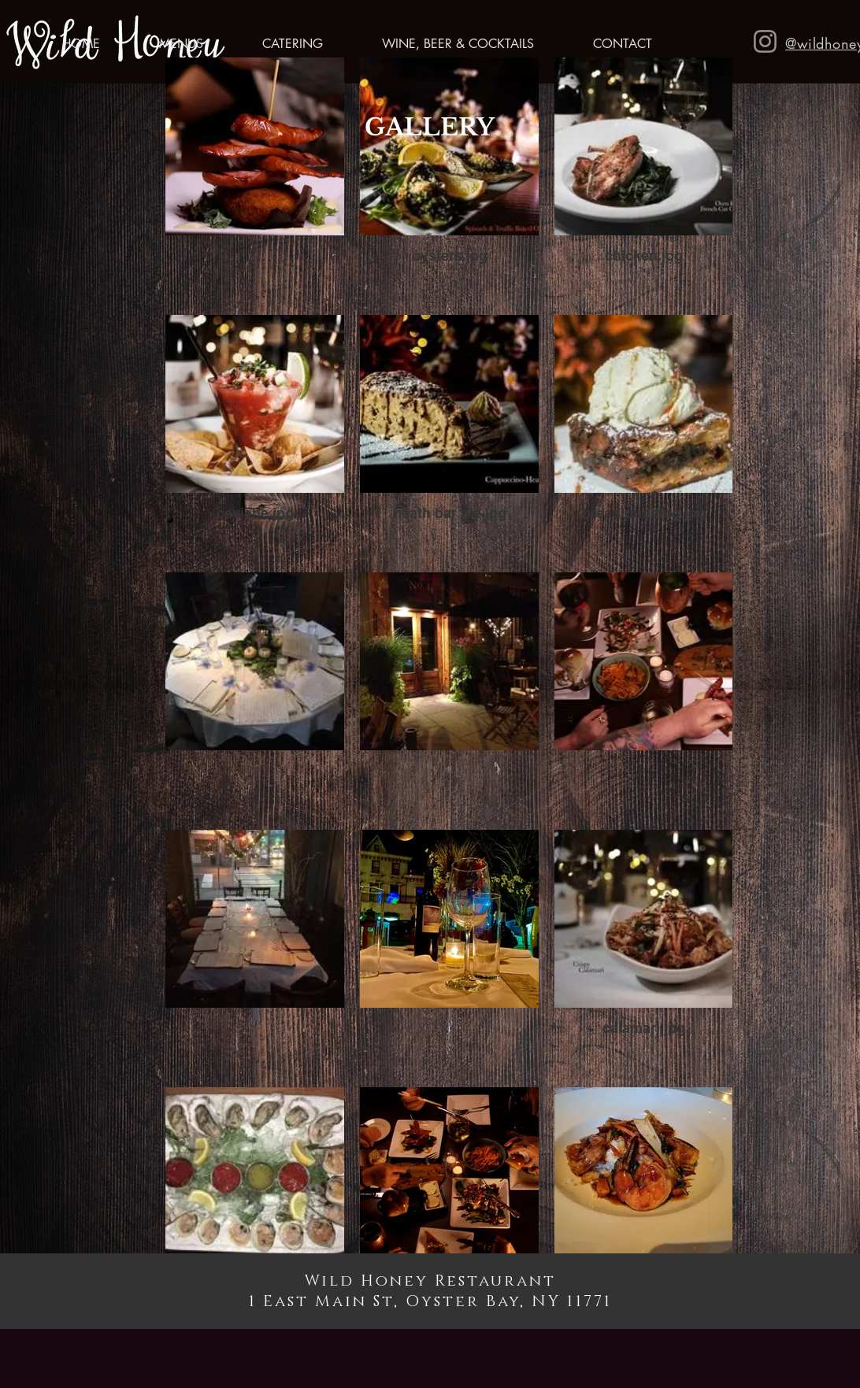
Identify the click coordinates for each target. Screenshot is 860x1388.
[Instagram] (765, 41)
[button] (163, 44)
